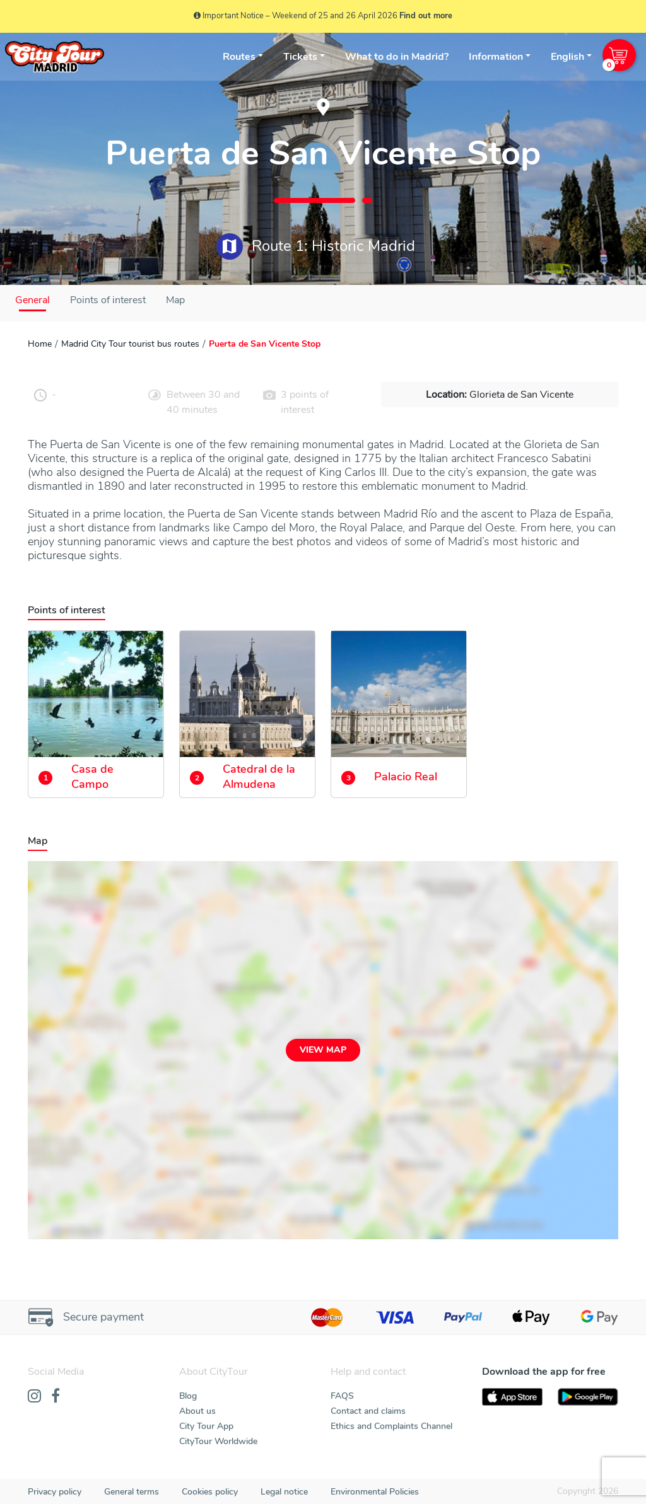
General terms (131, 1492)
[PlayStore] (588, 1397)
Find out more (425, 15)
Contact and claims (368, 1411)
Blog (188, 1396)
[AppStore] (512, 1397)
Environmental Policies (375, 1492)
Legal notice (284, 1492)
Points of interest (108, 300)
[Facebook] (55, 1397)
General (32, 300)
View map (323, 1050)
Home (40, 344)
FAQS (342, 1396)
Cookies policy (210, 1492)
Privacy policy (54, 1492)
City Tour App (206, 1426)
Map (175, 300)
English (567, 57)
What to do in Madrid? (397, 57)
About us (197, 1411)
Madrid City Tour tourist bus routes (130, 344)
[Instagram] (34, 1397)
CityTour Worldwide (218, 1441)
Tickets (300, 57)
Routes (239, 57)
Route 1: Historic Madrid (315, 246)
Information (496, 57)
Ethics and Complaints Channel (391, 1426)
